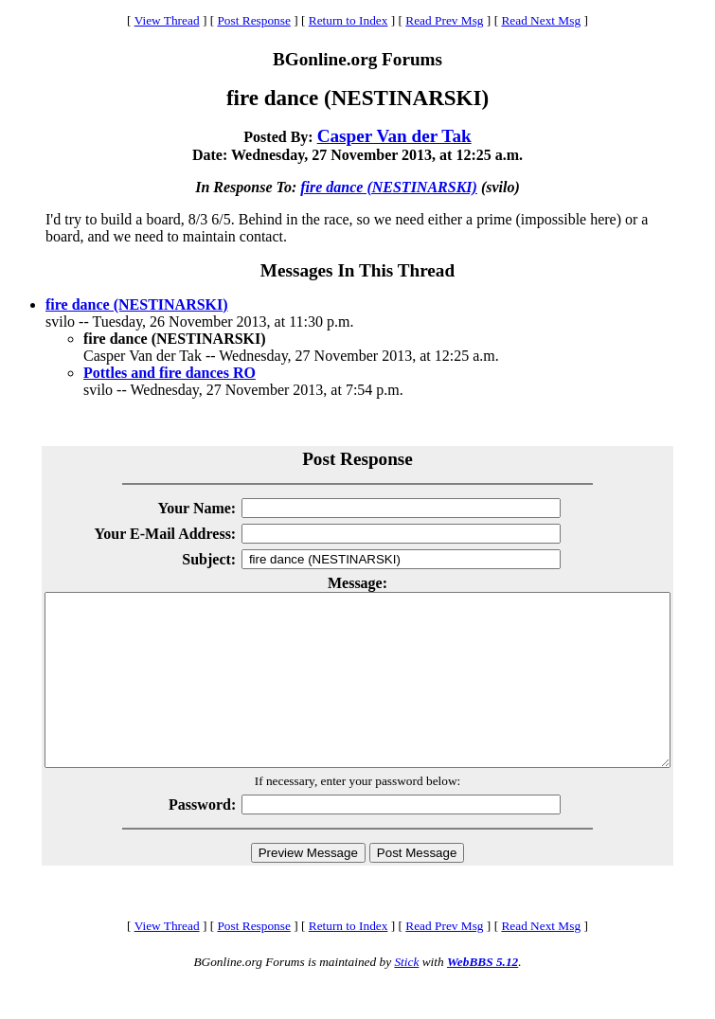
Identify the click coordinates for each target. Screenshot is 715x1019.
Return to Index (348, 20)
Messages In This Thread (357, 270)
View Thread (167, 20)
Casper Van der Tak (394, 136)
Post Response (253, 20)
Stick (406, 996)
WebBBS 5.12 (482, 996)
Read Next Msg (541, 20)
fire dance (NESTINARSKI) (388, 187)
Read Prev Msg (444, 20)
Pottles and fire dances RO (169, 373)
